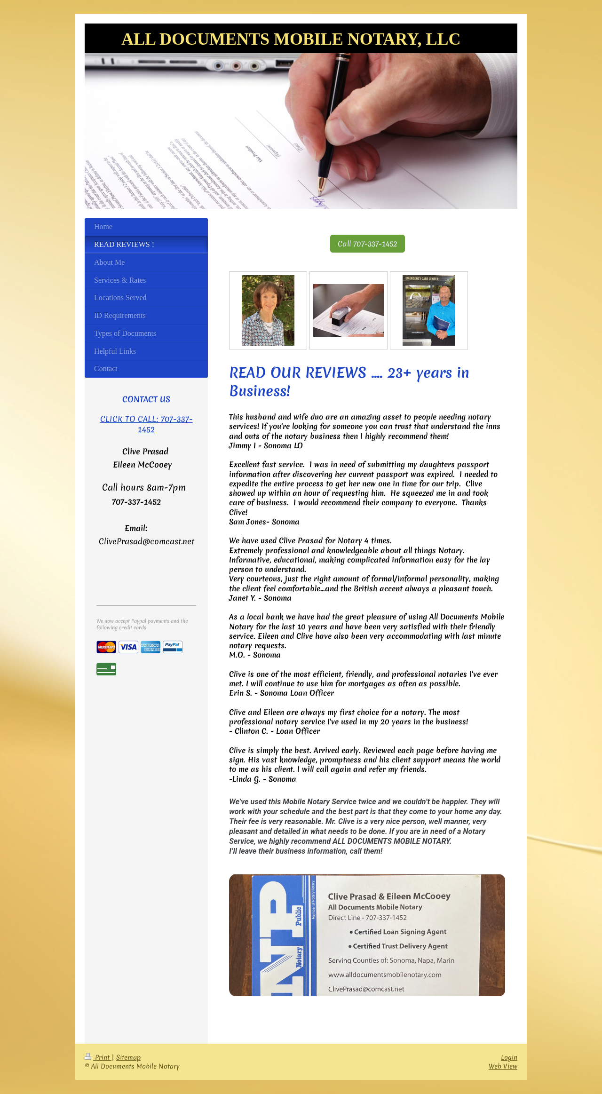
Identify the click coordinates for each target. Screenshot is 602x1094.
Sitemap (128, 1057)
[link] (367, 935)
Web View (503, 1066)
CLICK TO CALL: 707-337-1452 (146, 424)
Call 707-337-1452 (367, 243)
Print (98, 1057)
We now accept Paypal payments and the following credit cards (142, 624)
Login (509, 1057)
